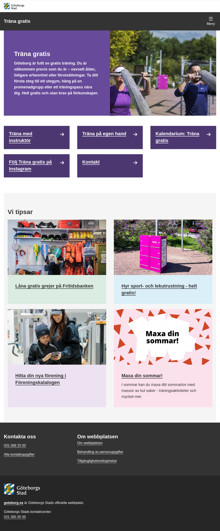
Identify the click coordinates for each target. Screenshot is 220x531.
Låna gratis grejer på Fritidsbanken (54, 286)
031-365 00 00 (15, 517)
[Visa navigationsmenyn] (211, 21)
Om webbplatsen (90, 443)
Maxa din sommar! (142, 375)
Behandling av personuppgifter (100, 452)
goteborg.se (13, 503)
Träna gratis (17, 21)
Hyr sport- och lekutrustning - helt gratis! (159, 289)
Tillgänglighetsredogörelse (97, 461)
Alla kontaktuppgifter (19, 454)
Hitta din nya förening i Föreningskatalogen (40, 379)
